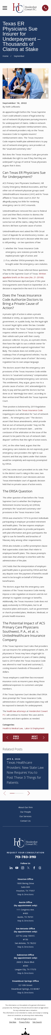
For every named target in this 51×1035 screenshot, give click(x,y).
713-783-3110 (25, 857)
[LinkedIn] (11, 867)
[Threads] (39, 867)
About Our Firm (25, 807)
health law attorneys (16, 711)
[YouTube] (16, 867)
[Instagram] (22, 867)
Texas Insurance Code (32, 410)
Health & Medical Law (13, 728)
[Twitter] (28, 867)
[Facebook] (34, 867)
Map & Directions (25, 894)
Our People (25, 811)
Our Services (25, 816)
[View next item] (29, 793)
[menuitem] (12, 1022)
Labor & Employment (34, 728)
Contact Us (25, 820)
